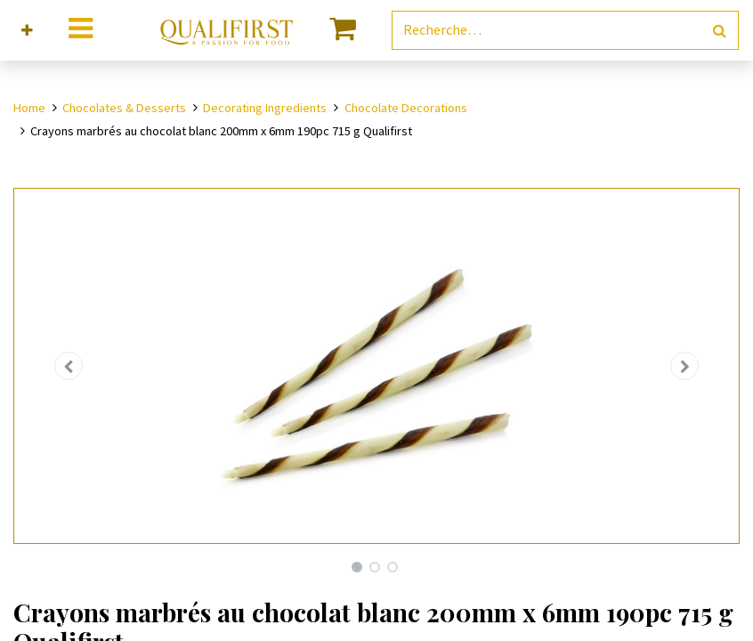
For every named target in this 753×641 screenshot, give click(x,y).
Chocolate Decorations (405, 108)
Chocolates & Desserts (124, 108)
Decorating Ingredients (265, 108)
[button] (27, 31)
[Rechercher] (719, 31)
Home (29, 108)
